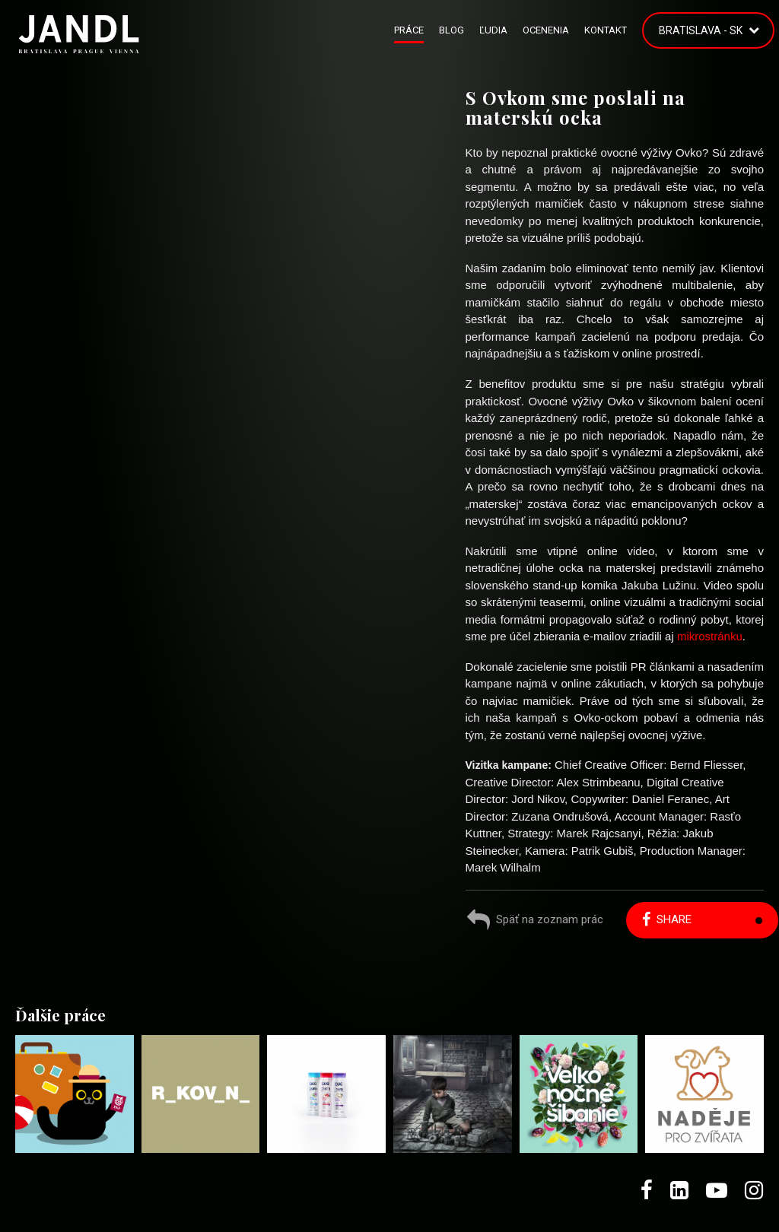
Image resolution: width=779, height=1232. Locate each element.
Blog (451, 30)
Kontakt (605, 30)
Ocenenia (546, 30)
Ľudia (493, 30)
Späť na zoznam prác (535, 921)
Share (667, 919)
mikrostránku (709, 636)
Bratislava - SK (700, 30)
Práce (409, 30)
